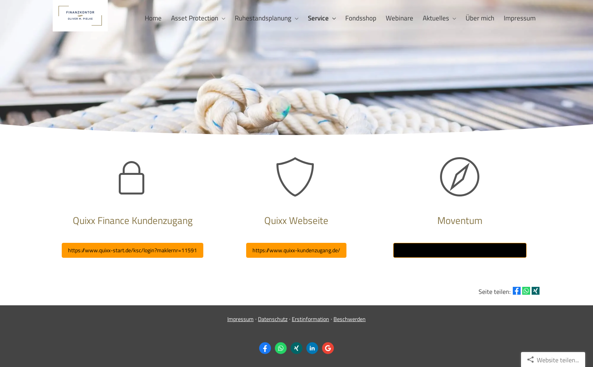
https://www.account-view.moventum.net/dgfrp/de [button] (460, 250)
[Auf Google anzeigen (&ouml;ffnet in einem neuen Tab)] (328, 348)
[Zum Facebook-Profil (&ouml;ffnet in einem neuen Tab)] (265, 348)
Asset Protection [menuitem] (194, 18)
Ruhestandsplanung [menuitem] (263, 18)
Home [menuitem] (153, 18)
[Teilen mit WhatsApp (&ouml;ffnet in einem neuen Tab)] (526, 291)
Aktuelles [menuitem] (436, 18)
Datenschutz (272, 319)
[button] (296, 250)
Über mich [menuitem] (480, 18)
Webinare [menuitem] (399, 18)
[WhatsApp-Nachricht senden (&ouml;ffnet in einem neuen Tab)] (281, 348)
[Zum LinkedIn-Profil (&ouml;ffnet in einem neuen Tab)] (312, 348)
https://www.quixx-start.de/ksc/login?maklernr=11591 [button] (132, 250)
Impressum (240, 319)
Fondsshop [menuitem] (360, 18)
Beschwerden (349, 319)
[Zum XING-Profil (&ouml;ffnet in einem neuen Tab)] (296, 348)
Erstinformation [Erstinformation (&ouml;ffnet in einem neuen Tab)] (310, 319)
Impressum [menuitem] (520, 18)
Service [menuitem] (318, 18)
